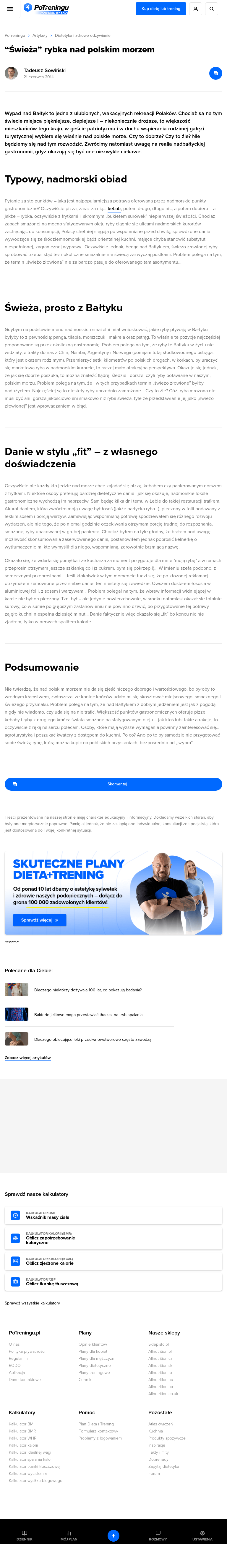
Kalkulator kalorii (23, 1445)
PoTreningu (15, 35)
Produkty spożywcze (167, 1438)
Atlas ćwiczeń (160, 1424)
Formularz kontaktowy (98, 1431)
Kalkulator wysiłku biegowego (35, 1480)
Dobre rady (158, 1459)
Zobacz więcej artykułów (28, 1057)
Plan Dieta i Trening (96, 1424)
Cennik (85, 1379)
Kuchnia (155, 1431)
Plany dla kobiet (93, 1351)
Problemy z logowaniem (100, 1438)
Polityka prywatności (27, 1351)
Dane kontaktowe (25, 1379)
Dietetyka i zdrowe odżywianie (83, 35)
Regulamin (18, 1358)
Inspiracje (156, 1445)
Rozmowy (158, 1539)
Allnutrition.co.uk (163, 1393)
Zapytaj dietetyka (163, 1466)
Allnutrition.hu (160, 1379)
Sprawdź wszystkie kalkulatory (32, 1303)
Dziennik (24, 1539)
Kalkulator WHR (22, 1438)
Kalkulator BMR (22, 1431)
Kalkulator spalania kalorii (31, 1459)
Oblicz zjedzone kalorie (58, 1261)
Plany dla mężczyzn (96, 1358)
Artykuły (40, 35)
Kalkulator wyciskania (28, 1473)
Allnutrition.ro (160, 1372)
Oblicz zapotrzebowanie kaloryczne (58, 1238)
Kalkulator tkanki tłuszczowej (35, 1466)
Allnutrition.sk (160, 1365)
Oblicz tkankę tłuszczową (58, 1282)
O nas (14, 1344)
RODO (15, 1365)
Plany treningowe (94, 1372)
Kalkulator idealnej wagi (30, 1452)
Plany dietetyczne (95, 1365)
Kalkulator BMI (21, 1424)
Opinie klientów (93, 1344)
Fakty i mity (158, 1452)
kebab (114, 209)
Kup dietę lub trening (161, 8)
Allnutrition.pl (160, 1351)
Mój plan (69, 1539)
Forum (154, 1473)
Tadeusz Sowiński (45, 70)
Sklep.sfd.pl (158, 1344)
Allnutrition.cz (160, 1358)
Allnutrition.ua (160, 1386)
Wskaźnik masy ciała (58, 1215)
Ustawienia (202, 1539)
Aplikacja (17, 1372)
